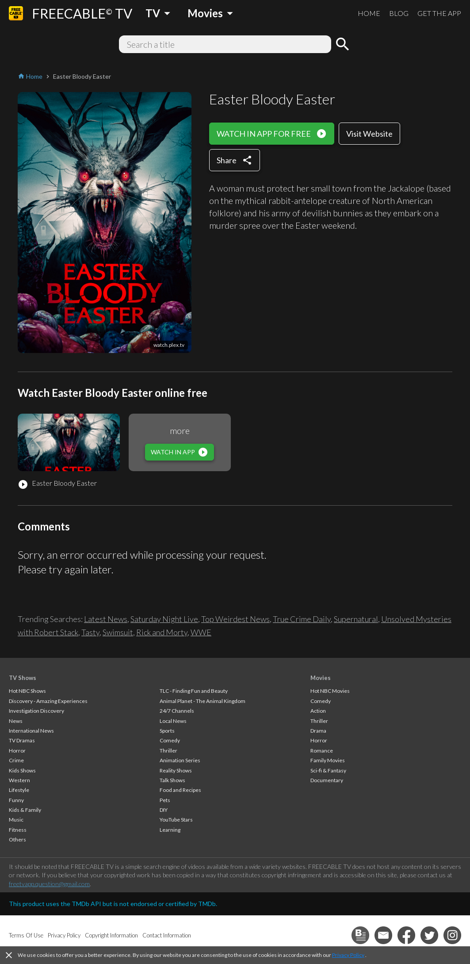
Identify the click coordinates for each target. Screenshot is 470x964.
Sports (167, 730)
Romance (321, 750)
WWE (201, 632)
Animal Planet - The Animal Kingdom (202, 701)
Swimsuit (118, 632)
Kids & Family (25, 810)
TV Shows (22, 677)
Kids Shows (22, 770)
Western (19, 780)
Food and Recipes (180, 790)
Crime (16, 760)
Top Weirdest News (235, 619)
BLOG (399, 13)
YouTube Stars (176, 819)
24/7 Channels (177, 710)
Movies (320, 677)
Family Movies (327, 760)
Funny (16, 800)
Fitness (18, 829)
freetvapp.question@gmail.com (49, 883)
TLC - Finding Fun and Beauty (194, 690)
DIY (164, 810)
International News (31, 730)
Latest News (105, 619)
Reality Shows (176, 770)
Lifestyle (19, 790)
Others (17, 839)
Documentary (326, 780)
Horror (17, 750)
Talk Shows (172, 780)
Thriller (168, 750)
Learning (170, 829)
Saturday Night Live (164, 619)
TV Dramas (22, 740)
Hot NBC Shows (27, 690)
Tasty (90, 632)
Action (318, 710)
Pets (165, 800)
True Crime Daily (302, 619)
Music (16, 819)
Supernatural (356, 619)
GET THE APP (439, 13)
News (16, 721)
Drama (318, 730)
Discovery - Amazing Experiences (48, 701)
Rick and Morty (161, 632)
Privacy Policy (348, 955)
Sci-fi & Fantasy (328, 770)
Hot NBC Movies (330, 690)
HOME (369, 13)
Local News (173, 721)
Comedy (170, 740)
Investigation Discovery (36, 710)
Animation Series (180, 760)
